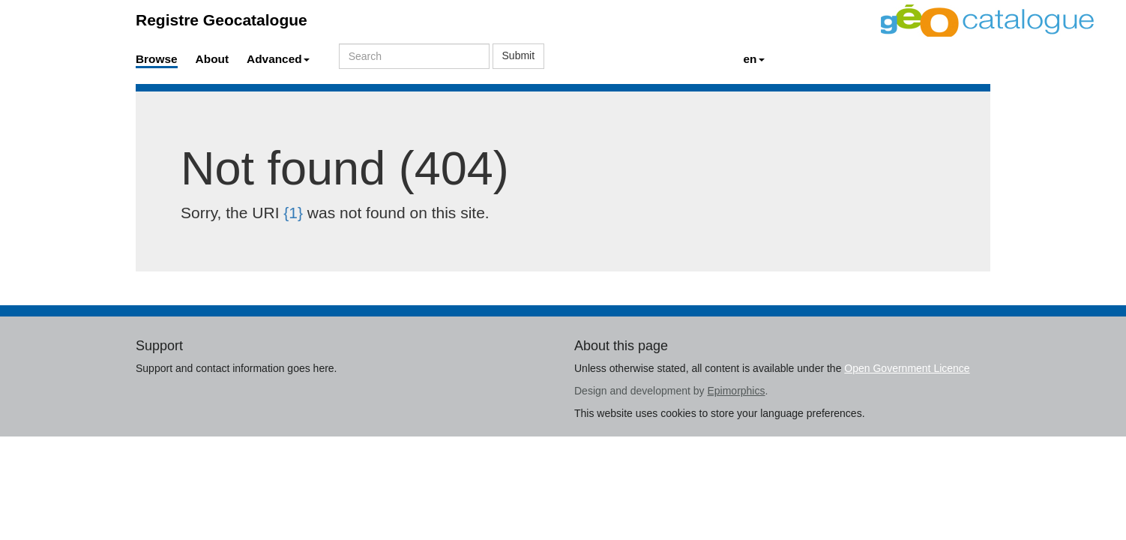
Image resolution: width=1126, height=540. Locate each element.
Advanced (278, 58)
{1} (293, 212)
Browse (157, 58)
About (212, 58)
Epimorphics (736, 391)
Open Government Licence (906, 368)
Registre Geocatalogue (221, 19)
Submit (518, 56)
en (754, 58)
